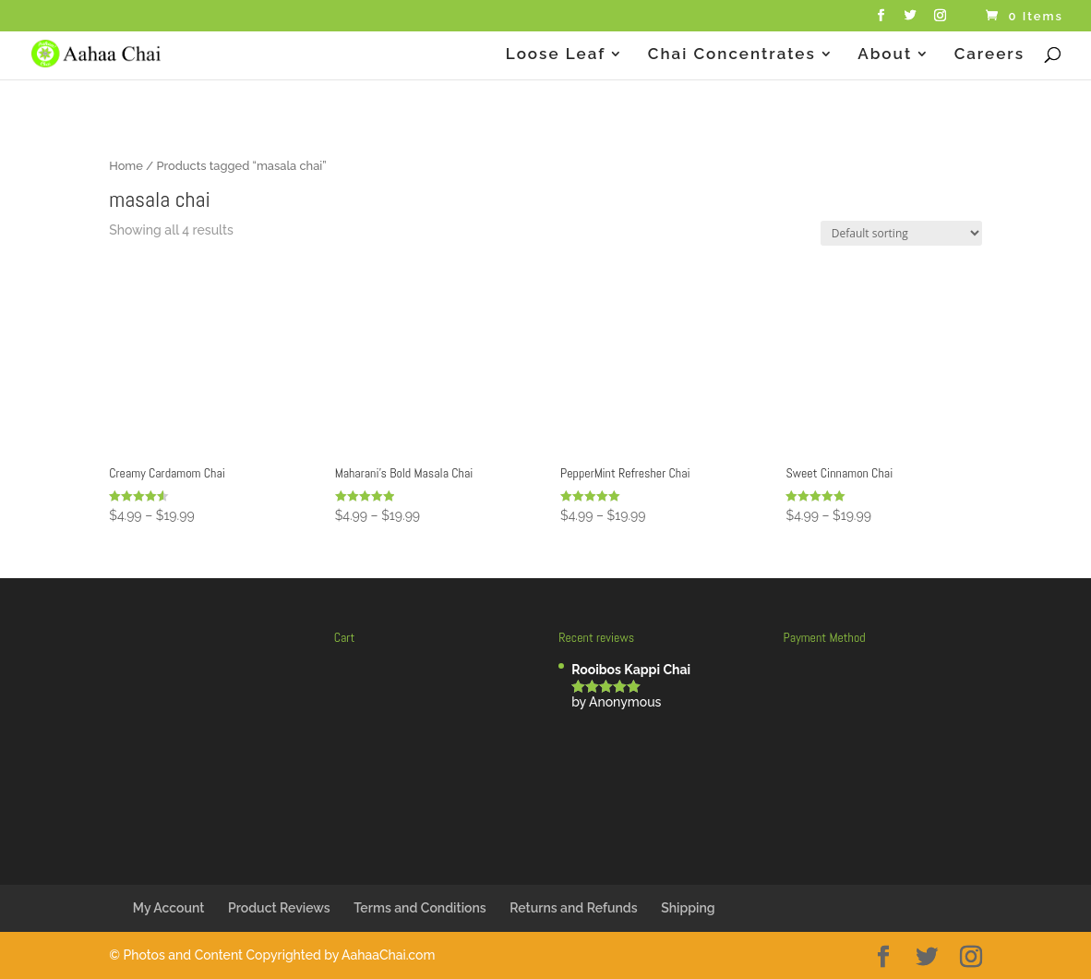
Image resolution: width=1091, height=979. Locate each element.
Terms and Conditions (420, 907)
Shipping (687, 907)
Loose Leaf (556, 55)
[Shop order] (901, 233)
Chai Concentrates (732, 55)
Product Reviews (279, 907)
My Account (169, 907)
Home (126, 166)
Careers (989, 55)
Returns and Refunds (573, 907)
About (884, 55)
